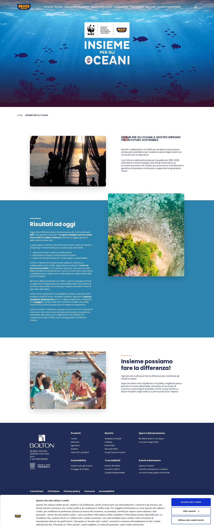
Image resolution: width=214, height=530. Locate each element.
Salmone (75, 442)
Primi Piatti (110, 445)
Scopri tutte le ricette (115, 452)
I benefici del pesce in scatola (153, 469)
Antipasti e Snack (113, 438)
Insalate (108, 442)
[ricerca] (195, 7)
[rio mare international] (199, 7)
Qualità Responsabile (115, 472)
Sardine (74, 449)
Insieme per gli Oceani (81, 465)
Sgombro (75, 445)
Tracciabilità (137, 6)
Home (20, 115)
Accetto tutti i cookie (191, 494)
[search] (195, 7)
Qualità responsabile (169, 6)
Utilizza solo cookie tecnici (191, 512)
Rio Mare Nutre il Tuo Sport (151, 438)
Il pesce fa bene (146, 465)
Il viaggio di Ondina (80, 469)
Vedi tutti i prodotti (80, 452)
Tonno (74, 438)
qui (157, 507)
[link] (198, 7)
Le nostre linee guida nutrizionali (154, 472)
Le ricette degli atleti (148, 442)
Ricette (59, 6)
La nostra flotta (112, 469)
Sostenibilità (121, 6)
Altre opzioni (42, 524)
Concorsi (151, 6)
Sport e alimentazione (76, 6)
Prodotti (48, 6)
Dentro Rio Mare (112, 465)
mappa (38, 302)
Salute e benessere (101, 6)
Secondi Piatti (111, 449)
